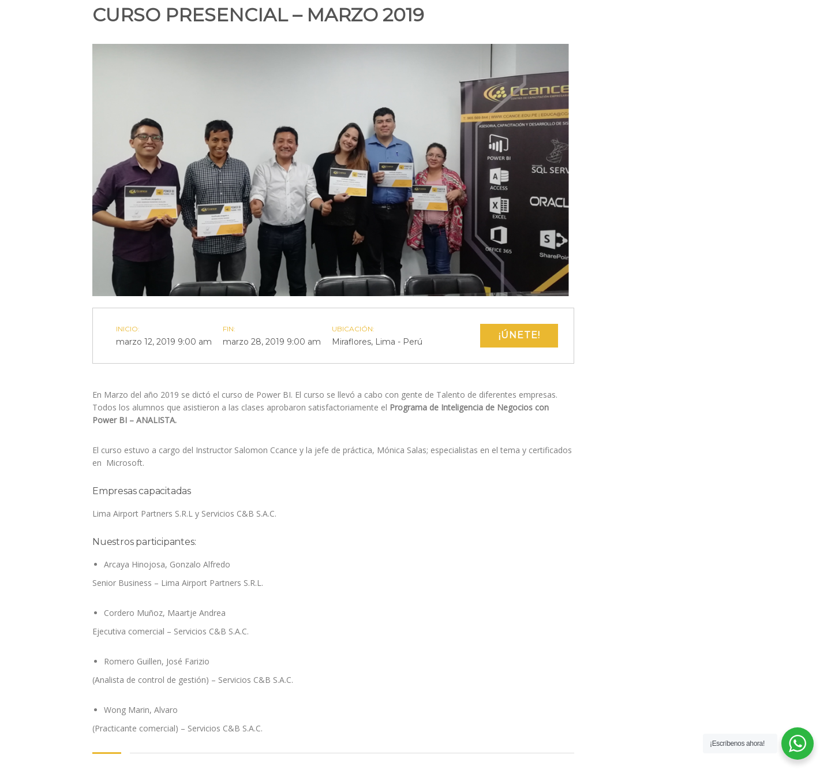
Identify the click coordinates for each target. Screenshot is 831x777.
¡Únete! (519, 335)
